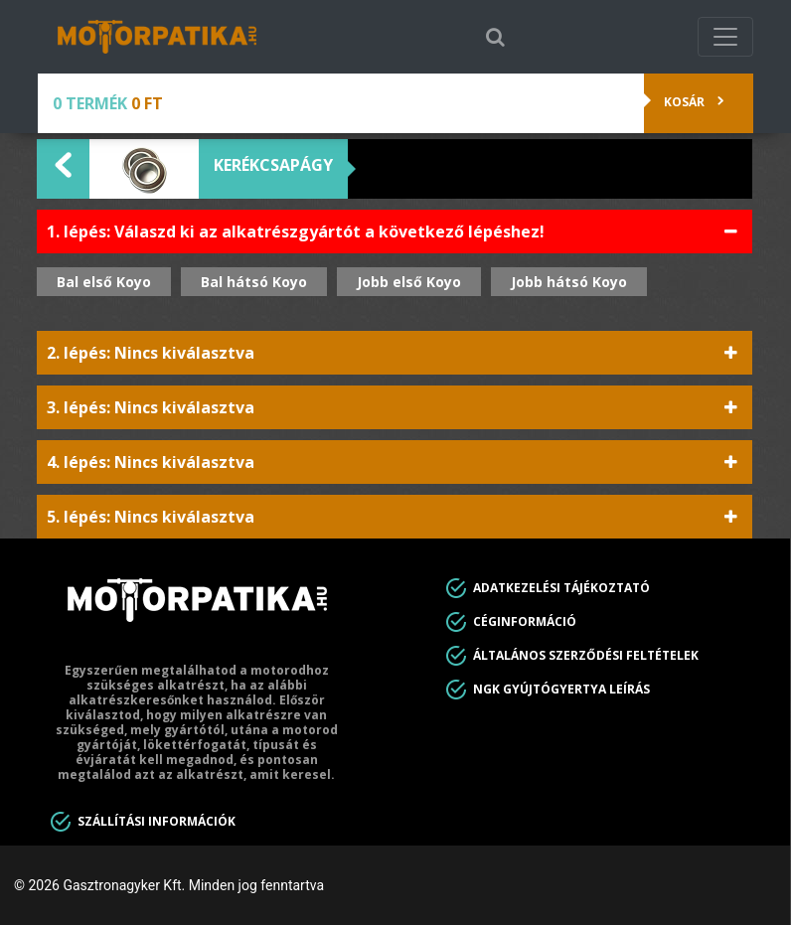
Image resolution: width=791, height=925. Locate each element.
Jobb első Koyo (409, 281)
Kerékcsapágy (273, 165)
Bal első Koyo (104, 281)
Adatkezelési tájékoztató (561, 587)
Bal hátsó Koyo (254, 281)
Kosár (693, 101)
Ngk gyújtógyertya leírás (561, 689)
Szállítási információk (157, 821)
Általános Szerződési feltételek (586, 655)
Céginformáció (524, 621)
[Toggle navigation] (725, 37)
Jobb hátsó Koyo (569, 281)
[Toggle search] (495, 37)
